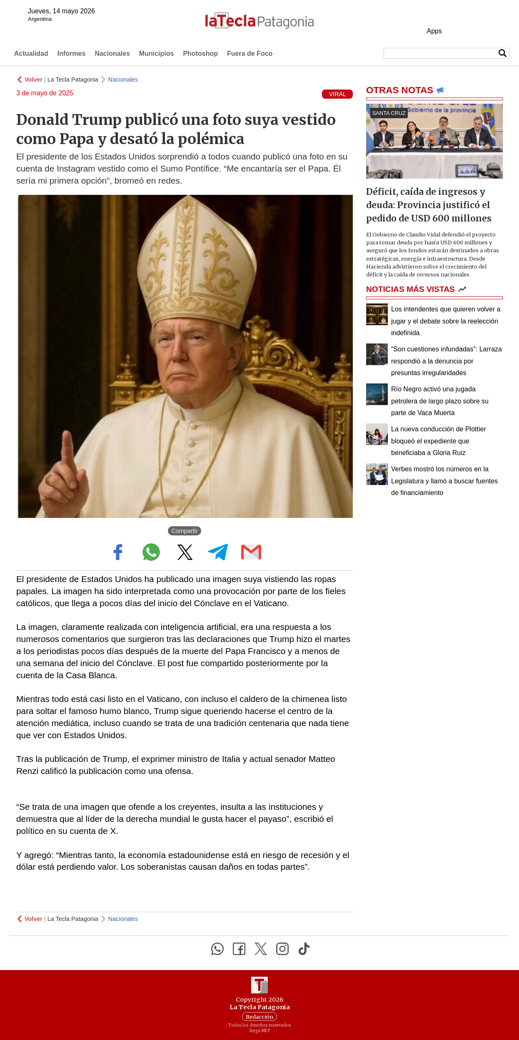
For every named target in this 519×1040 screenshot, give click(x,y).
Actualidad (31, 53)
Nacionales (112, 53)
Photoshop (200, 53)
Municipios (156, 53)
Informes (71, 53)
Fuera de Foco (249, 53)
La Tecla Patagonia (72, 79)
